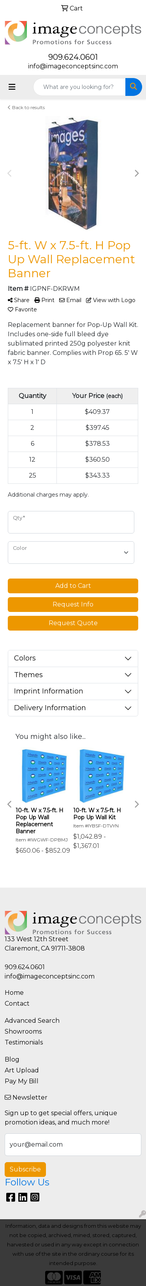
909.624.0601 (73, 57)
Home (14, 992)
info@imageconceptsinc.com (73, 66)
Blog (12, 1059)
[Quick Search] (79, 87)
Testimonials (24, 1042)
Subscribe (25, 1169)
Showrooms (23, 1031)
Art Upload (22, 1070)
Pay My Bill (22, 1081)
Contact (17, 1003)
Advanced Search (32, 1020)
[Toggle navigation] (12, 87)
